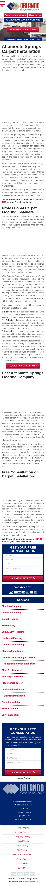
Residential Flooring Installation (18, 664)
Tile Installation (10, 708)
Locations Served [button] (23, 778)
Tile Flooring (8, 625)
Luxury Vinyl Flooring (13, 632)
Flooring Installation (12, 651)
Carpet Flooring (10, 619)
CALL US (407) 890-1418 (15, 15)
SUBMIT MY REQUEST (23, 578)
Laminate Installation (13, 689)
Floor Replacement (12, 670)
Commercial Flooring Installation (19, 657)
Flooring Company (11, 606)
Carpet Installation (11, 702)
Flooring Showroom (12, 676)
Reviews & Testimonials (22, 854)
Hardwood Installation (13, 696)
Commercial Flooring (13, 644)
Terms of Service (22, 863)
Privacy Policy (22, 859)
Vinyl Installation (10, 715)
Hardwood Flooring (12, 638)
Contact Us (35, 15)
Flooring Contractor (12, 683)
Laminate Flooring (11, 612)
